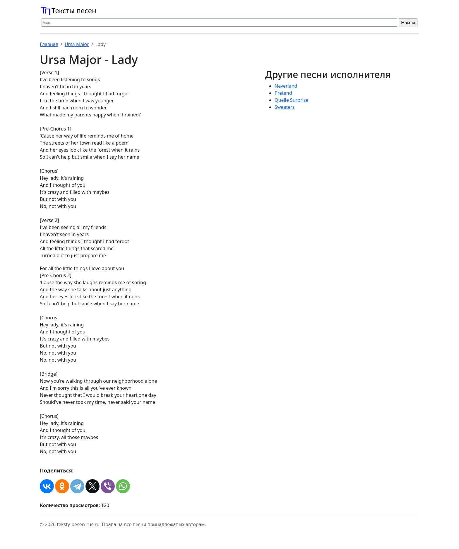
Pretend (283, 93)
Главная (49, 44)
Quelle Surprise (291, 100)
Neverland (286, 86)
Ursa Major (77, 44)
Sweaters (284, 107)
